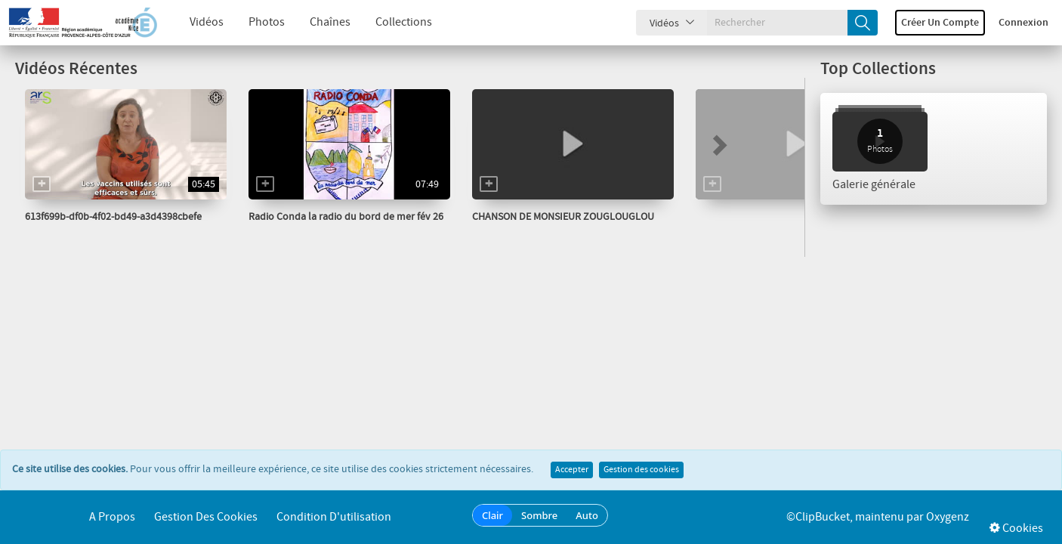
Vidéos (194, 22)
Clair (492, 515)
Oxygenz (947, 517)
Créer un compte (940, 22)
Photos (254, 22)
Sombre (539, 515)
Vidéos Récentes (76, 69)
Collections (391, 22)
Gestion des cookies (641, 470)
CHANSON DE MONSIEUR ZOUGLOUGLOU (563, 217)
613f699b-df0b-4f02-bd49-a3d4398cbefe (113, 217)
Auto (587, 515)
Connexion (1023, 22)
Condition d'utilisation (333, 517)
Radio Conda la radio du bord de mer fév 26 (346, 217)
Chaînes (318, 22)
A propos (112, 517)
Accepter (571, 470)
